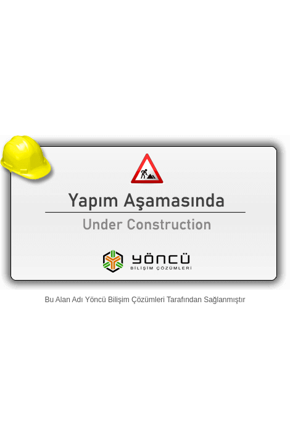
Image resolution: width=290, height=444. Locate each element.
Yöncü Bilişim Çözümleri (125, 299)
